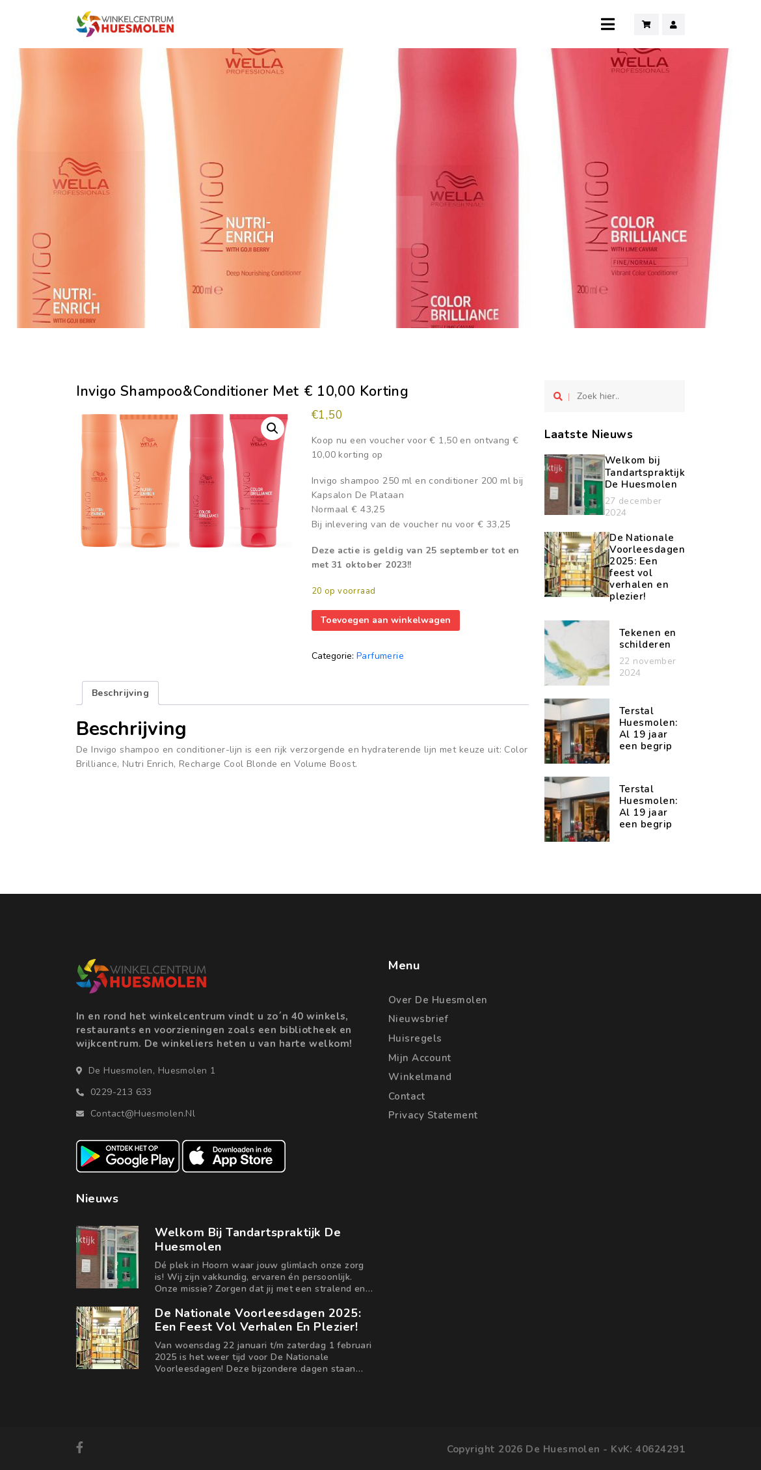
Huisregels (415, 1038)
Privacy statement (433, 1115)
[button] (272, 428)
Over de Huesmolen (438, 999)
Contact (406, 1096)
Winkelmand (420, 1076)
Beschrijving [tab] (120, 693)
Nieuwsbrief (418, 1018)
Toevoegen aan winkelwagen (386, 620)
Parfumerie (380, 656)
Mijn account (419, 1057)
